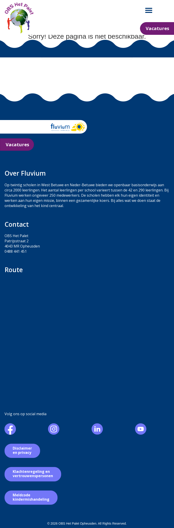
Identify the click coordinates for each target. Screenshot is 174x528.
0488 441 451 (16, 251)
